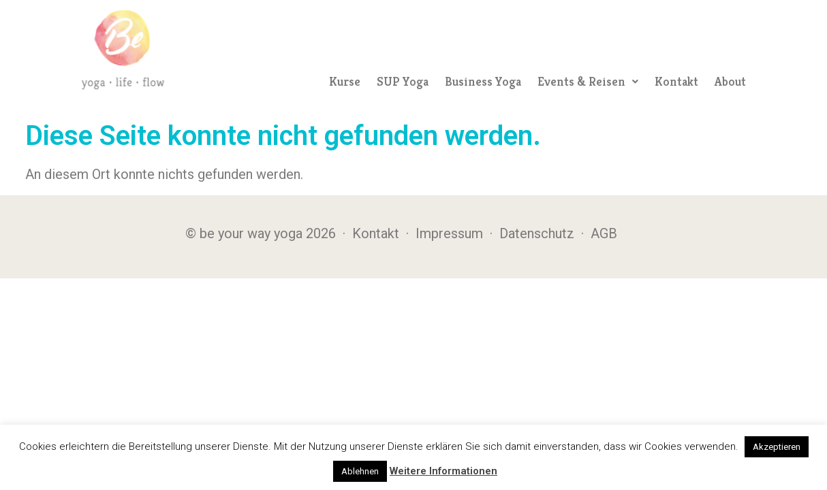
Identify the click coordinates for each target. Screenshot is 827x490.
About (730, 81)
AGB (604, 233)
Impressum (449, 233)
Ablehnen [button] (360, 471)
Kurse (344, 81)
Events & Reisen (587, 81)
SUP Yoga (402, 81)
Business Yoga (483, 81)
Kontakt (676, 81)
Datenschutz (536, 233)
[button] (587, 81)
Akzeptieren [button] (776, 447)
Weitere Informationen (443, 471)
